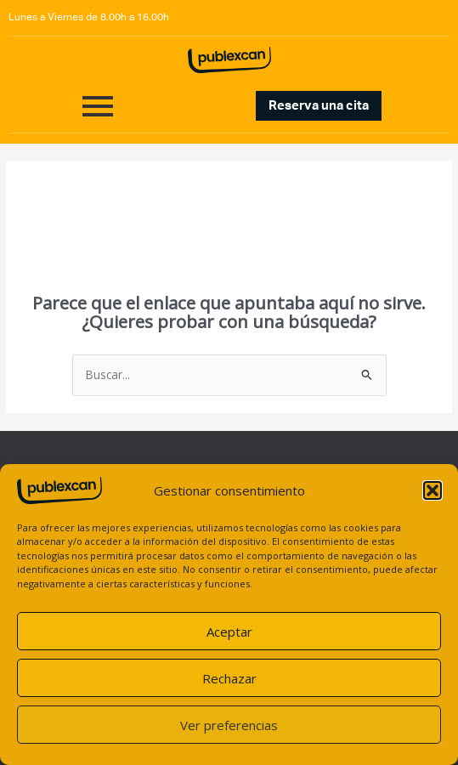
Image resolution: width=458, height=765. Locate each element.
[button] (432, 490)
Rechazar (229, 678)
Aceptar (229, 631)
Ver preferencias (229, 725)
